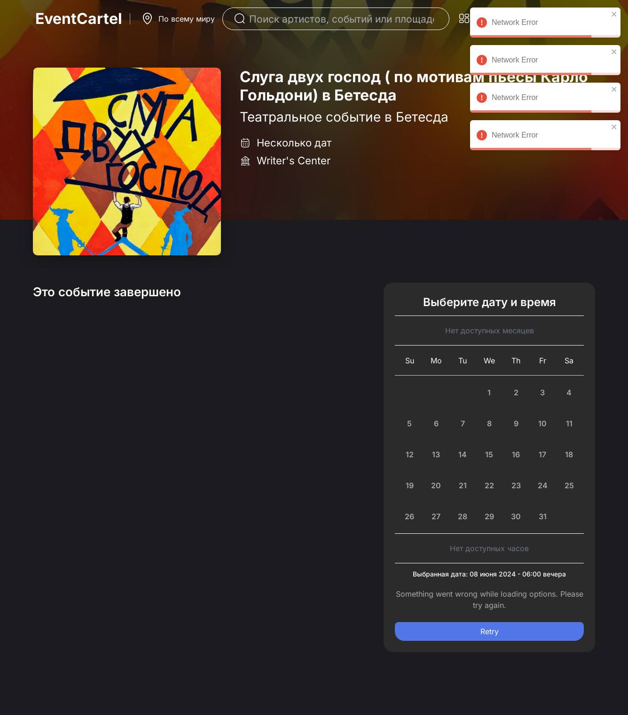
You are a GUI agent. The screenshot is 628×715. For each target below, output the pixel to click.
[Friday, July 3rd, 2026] (543, 392)
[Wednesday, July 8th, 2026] (490, 423)
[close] (614, 14)
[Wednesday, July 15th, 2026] (490, 454)
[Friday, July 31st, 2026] (543, 516)
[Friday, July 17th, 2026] (543, 454)
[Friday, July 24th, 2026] (543, 485)
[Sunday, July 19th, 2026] (410, 485)
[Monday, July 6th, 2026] (436, 423)
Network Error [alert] (545, 24)
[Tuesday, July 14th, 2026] (463, 454)
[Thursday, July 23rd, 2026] (516, 485)
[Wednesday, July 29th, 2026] (490, 516)
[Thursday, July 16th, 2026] (516, 454)
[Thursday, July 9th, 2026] (516, 423)
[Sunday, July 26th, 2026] (410, 516)
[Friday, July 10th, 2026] (543, 423)
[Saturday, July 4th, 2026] (569, 392)
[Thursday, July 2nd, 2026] (516, 392)
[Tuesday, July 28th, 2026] (463, 516)
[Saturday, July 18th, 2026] (569, 454)
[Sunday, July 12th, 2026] (410, 454)
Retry (489, 631)
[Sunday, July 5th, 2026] (410, 423)
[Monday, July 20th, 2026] (436, 485)
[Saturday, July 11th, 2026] (569, 423)
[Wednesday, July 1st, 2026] (490, 392)
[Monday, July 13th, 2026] (436, 454)
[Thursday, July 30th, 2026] (516, 516)
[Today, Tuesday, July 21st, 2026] (463, 485)
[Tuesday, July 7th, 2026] (463, 423)
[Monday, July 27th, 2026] (436, 516)
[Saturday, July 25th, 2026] (569, 485)
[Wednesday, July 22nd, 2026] (490, 485)
